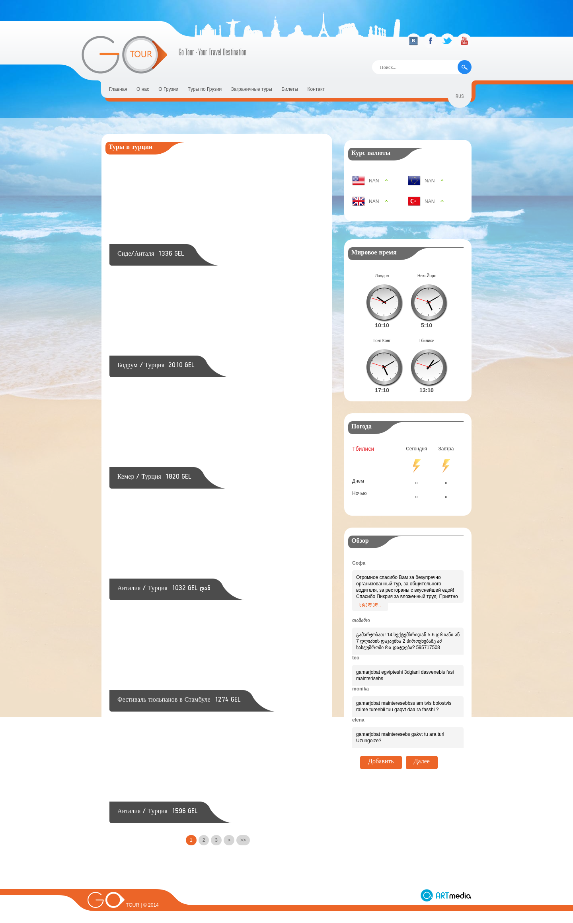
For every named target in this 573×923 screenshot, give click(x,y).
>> (243, 840)
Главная (118, 89)
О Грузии (168, 89)
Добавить (381, 750)
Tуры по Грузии (205, 89)
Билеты (289, 89)
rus (460, 97)
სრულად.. (370, 593)
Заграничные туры (251, 89)
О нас (142, 89)
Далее (422, 750)
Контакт (316, 89)
